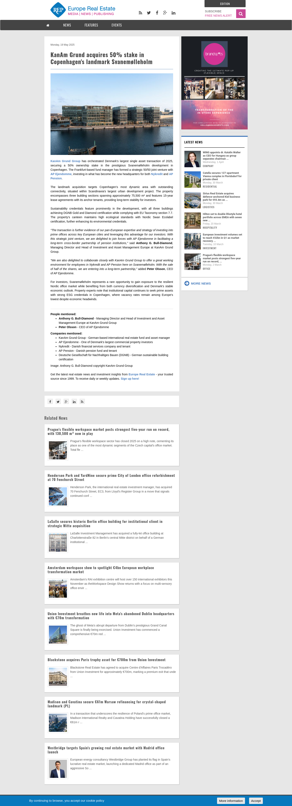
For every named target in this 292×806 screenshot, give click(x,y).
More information (231, 801)
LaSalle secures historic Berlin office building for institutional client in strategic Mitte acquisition (105, 523)
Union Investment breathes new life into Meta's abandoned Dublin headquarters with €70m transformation (111, 615)
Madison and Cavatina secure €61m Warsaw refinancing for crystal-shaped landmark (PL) (107, 703)
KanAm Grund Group (65, 161)
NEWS (67, 25)
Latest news (193, 142)
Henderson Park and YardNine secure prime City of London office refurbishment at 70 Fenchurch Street (111, 477)
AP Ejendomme (61, 174)
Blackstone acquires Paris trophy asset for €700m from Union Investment (107, 659)
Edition (225, 3)
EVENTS (117, 25)
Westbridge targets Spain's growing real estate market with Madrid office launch (106, 749)
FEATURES (91, 25)
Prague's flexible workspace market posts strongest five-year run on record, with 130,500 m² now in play (108, 431)
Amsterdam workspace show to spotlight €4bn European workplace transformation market (101, 569)
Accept (256, 801)
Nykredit (157, 174)
